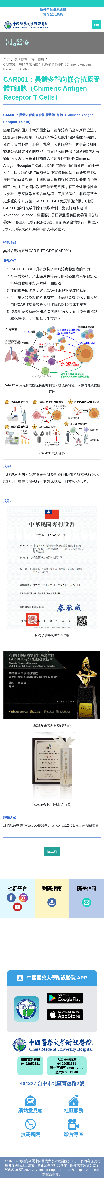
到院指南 (51, 902)
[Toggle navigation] (96, 24)
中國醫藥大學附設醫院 (52, 1045)
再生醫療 (37, 59)
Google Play (65, 998)
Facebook (11, 897)
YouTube (17, 906)
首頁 (6, 59)
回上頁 (52, 851)
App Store (65, 1014)
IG (23, 897)
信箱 (86, 902)
